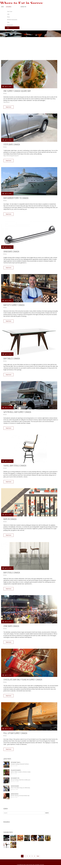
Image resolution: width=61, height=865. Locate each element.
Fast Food (9, 11)
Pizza (8, 17)
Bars (8, 27)
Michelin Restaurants (12, 19)
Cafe (8, 14)
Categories (8, 6)
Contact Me (23, 6)
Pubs (8, 22)
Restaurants (10, 25)
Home (2, 6)
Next (38, 851)
